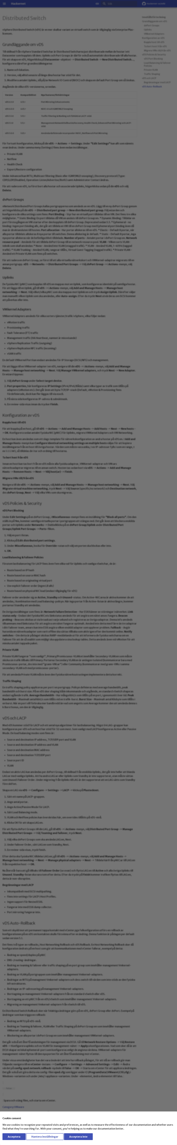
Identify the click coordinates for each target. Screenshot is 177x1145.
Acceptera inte (78, 1136)
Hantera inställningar (44, 1136)
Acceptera (14, 1136)
